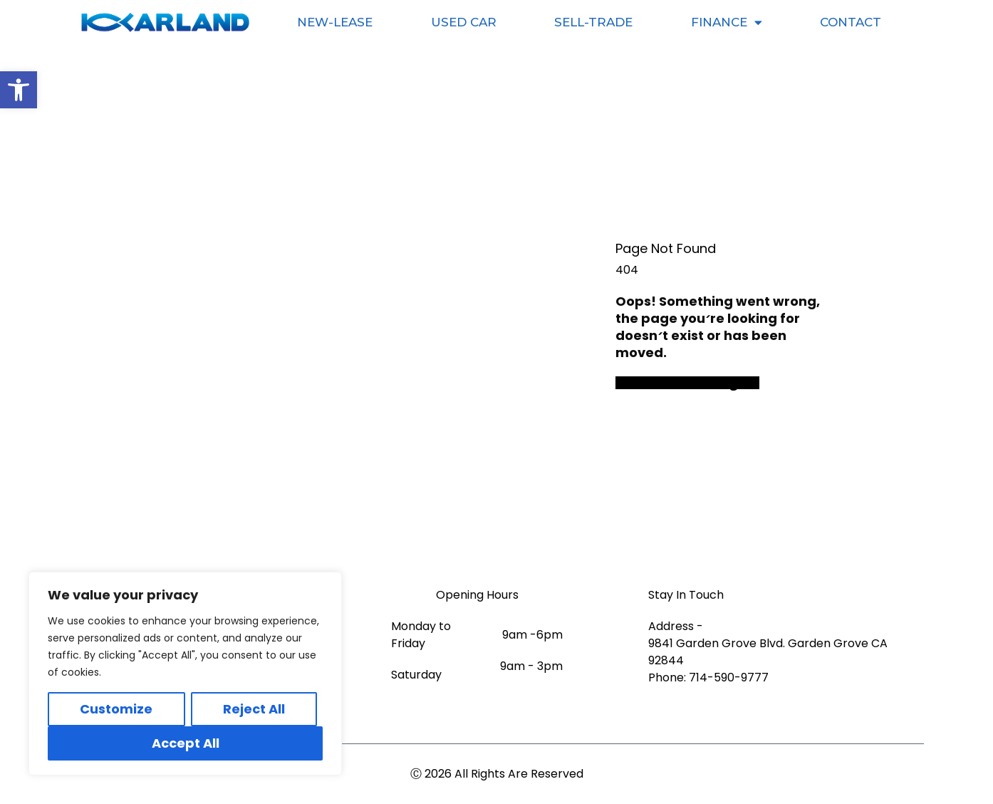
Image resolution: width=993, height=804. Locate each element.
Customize (116, 709)
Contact (850, 22)
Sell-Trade (593, 22)
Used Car (463, 22)
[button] (18, 89)
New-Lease (335, 22)
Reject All (254, 709)
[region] (185, 673)
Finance (726, 22)
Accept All (185, 743)
